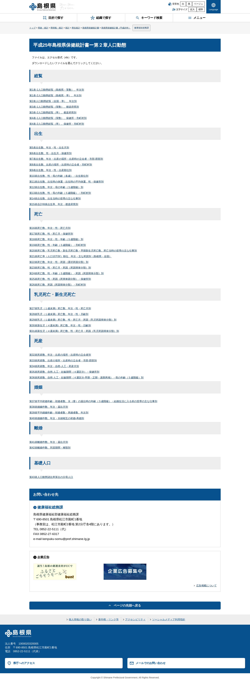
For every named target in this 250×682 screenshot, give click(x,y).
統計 (67, 28)
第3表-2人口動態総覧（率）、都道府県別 (52, 112)
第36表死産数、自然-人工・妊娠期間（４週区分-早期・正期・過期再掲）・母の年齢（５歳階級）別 (86, 377)
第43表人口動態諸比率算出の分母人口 (51, 477)
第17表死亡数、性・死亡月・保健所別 (51, 233)
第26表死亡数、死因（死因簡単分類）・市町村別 (57, 284)
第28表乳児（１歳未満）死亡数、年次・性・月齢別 (58, 314)
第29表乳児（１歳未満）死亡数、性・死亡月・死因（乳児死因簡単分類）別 (72, 319)
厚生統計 (76, 28)
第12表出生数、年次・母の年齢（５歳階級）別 (56, 187)
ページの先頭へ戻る (127, 605)
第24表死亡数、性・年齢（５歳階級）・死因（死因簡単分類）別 (66, 273)
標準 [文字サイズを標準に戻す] (201, 9)
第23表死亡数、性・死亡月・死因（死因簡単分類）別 (60, 267)
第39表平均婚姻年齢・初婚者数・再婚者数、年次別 (58, 412)
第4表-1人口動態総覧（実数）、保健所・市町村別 (58, 118)
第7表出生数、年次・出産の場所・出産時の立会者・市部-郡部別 (66, 159)
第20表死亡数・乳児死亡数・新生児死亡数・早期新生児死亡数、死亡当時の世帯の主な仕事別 (83, 250)
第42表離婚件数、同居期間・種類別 (49, 447)
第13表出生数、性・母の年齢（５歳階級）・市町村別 (60, 193)
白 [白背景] (183, 4)
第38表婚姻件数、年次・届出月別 (48, 407)
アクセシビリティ (135, 619)
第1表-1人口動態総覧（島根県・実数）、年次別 (56, 89)
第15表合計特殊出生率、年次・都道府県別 (53, 204)
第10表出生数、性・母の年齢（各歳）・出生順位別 (58, 176)
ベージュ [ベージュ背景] (198, 4)
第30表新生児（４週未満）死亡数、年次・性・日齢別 (60, 325)
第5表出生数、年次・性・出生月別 (49, 147)
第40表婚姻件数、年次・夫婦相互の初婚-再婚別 (56, 418)
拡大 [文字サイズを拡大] (192, 9)
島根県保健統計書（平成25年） (116, 28)
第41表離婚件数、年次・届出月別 (48, 442)
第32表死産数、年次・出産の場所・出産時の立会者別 (60, 354)
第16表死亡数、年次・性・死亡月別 (49, 228)
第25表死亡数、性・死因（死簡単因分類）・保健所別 (60, 279)
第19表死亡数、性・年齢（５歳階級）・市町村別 (57, 245)
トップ (32, 28)
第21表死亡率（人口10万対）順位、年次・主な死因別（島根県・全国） (70, 256)
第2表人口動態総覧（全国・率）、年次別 (53, 101)
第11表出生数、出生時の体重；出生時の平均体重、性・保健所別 (66, 181)
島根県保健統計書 (90, 28)
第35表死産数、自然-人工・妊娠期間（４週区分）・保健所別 (64, 371)
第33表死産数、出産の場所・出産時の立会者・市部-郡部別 (63, 360)
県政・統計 (43, 28)
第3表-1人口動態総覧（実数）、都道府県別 (54, 106)
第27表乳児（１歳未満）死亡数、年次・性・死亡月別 (60, 308)
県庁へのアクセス (24, 663)
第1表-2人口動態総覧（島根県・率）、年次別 (55, 95)
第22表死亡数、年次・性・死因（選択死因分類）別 (58, 262)
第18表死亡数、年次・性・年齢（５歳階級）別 (56, 239)
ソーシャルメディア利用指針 (168, 619)
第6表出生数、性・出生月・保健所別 (50, 153)
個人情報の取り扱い (80, 619)
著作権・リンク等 (108, 619)
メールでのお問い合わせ (150, 663)
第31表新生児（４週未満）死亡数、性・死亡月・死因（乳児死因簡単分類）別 (74, 331)
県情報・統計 (57, 28)
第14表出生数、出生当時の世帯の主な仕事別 (55, 198)
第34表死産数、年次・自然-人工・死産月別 (54, 366)
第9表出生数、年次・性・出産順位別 (50, 170)
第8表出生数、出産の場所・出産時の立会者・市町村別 (60, 164)
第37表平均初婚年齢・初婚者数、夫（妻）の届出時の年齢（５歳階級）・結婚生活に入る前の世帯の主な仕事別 (93, 401)
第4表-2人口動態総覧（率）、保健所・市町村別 (56, 123)
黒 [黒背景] (189, 4)
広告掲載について (206, 585)
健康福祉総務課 (141, 28)
